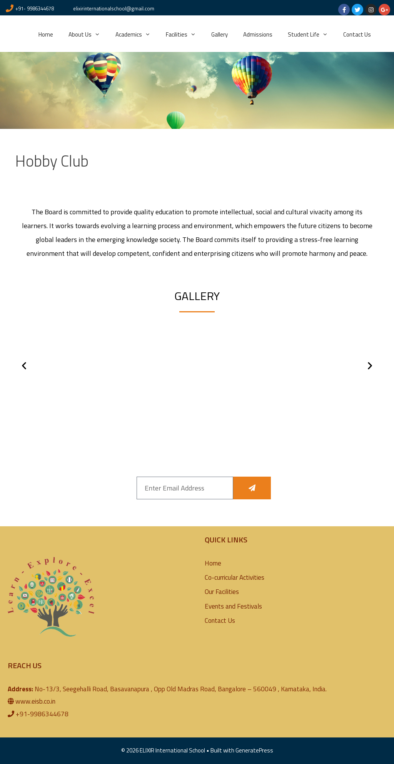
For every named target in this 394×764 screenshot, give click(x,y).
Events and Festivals (233, 606)
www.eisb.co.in (35, 701)
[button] (24, 365)
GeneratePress (254, 750)
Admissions (257, 34)
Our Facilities (222, 592)
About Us (88, 34)
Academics (136, 34)
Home (45, 34)
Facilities (185, 34)
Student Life (312, 34)
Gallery (219, 34)
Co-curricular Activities (234, 577)
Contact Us (357, 34)
